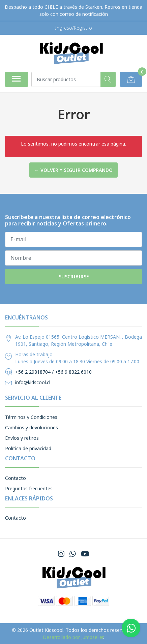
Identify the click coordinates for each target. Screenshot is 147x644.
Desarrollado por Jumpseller (73, 637)
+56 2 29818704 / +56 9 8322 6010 (53, 372)
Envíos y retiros (22, 438)
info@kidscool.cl (32, 382)
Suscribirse (74, 276)
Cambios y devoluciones (31, 427)
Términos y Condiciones (31, 417)
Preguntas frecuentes (29, 488)
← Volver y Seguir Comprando (73, 170)
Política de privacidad (28, 448)
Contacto (15, 478)
